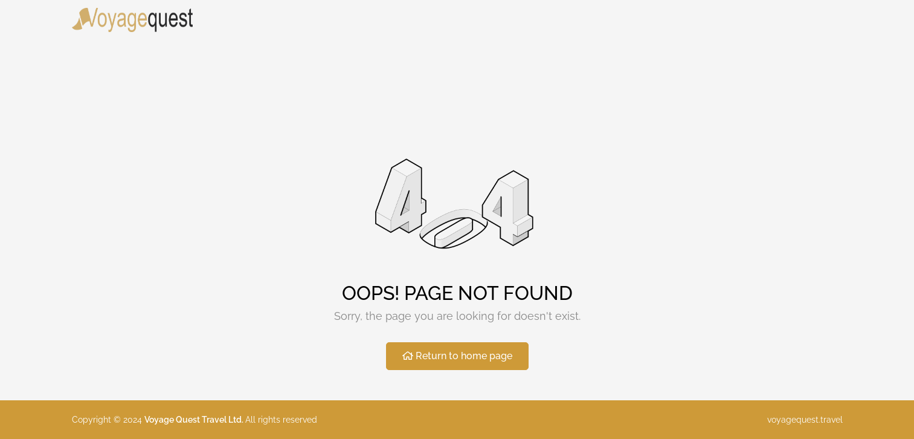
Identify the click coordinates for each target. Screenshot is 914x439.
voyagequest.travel (805, 419)
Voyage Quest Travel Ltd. (194, 419)
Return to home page (457, 356)
